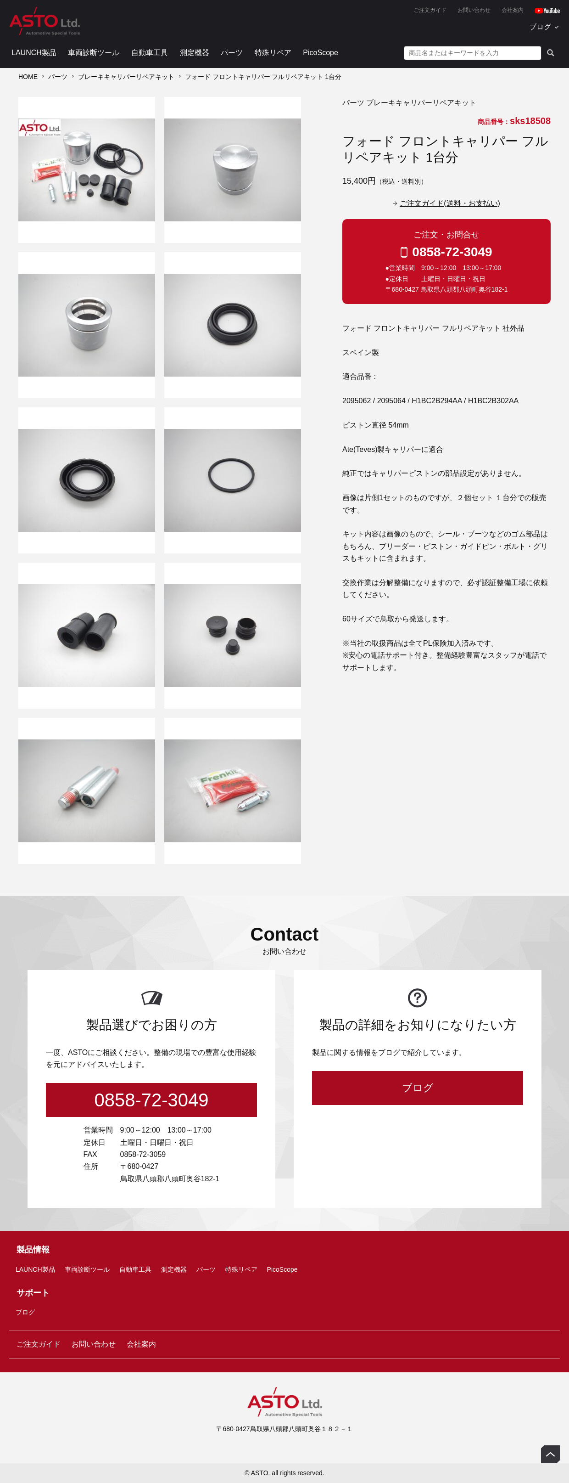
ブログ (540, 27)
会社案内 (513, 10)
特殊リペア (273, 52)
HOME (28, 76)
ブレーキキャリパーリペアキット (126, 76)
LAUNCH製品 (33, 52)
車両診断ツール (93, 52)
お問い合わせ (474, 10)
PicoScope (320, 52)
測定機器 (194, 52)
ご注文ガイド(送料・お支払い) (450, 203)
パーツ (232, 52)
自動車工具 (149, 52)
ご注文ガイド (429, 10)
